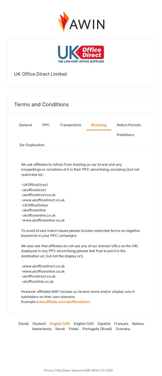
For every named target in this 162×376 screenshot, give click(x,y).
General (25, 125)
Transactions (70, 125)
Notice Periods (129, 125)
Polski (74, 329)
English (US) (84, 323)
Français (121, 323)
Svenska (123, 329)
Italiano (138, 323)
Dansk (23, 323)
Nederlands (42, 329)
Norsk (60, 329)
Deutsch (39, 323)
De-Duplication (32, 145)
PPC (46, 125)
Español (104, 323)
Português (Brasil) (97, 329)
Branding (98, 125)
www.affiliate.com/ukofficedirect (63, 301)
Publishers (125, 135)
